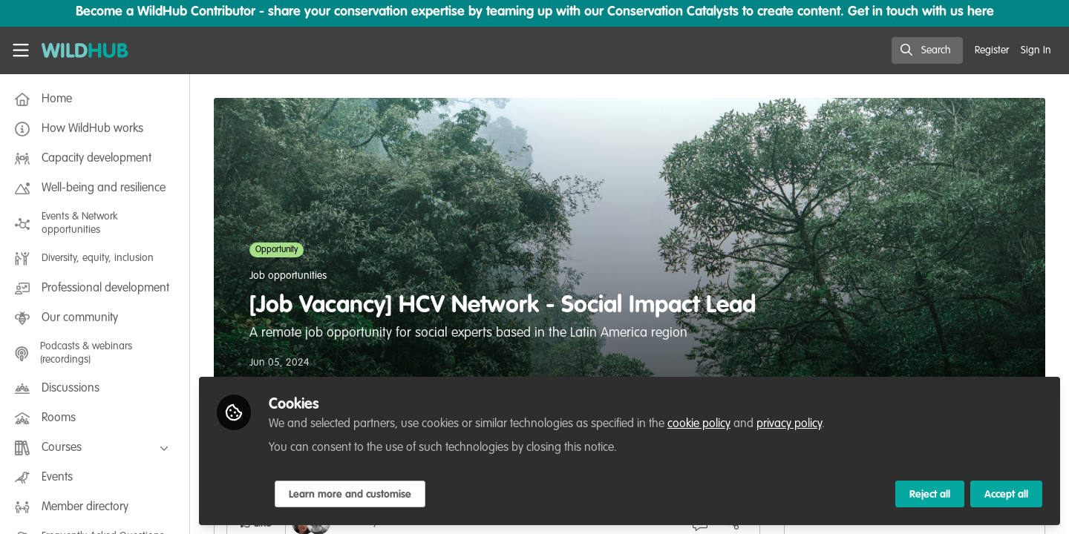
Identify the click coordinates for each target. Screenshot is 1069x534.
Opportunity (276, 249)
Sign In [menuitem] (1036, 50)
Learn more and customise (350, 495)
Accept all (1006, 495)
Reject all (929, 495)
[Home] (85, 50)
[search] (927, 50)
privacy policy (789, 424)
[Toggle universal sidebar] (21, 50)
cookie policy (698, 424)
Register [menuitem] (992, 50)
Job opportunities (288, 276)
